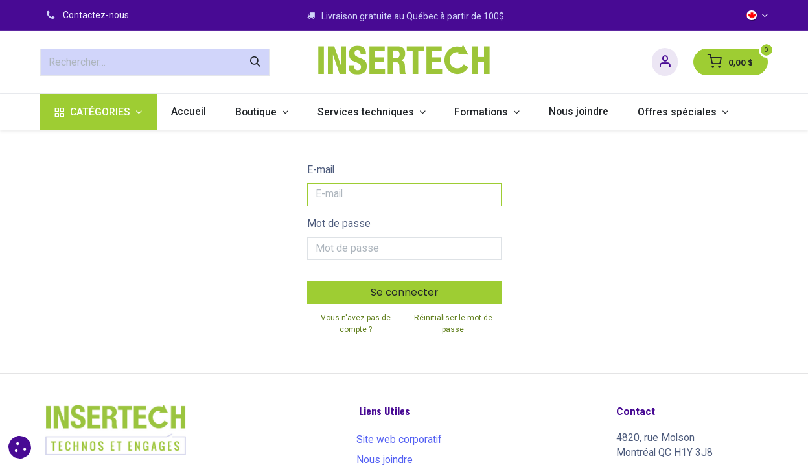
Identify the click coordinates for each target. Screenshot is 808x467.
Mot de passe (339, 224)
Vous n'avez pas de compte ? (356, 323)
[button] (19, 447)
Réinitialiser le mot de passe (453, 323)
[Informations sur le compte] (665, 62)
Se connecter (404, 292)
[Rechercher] (255, 62)
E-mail (320, 170)
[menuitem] (98, 112)
